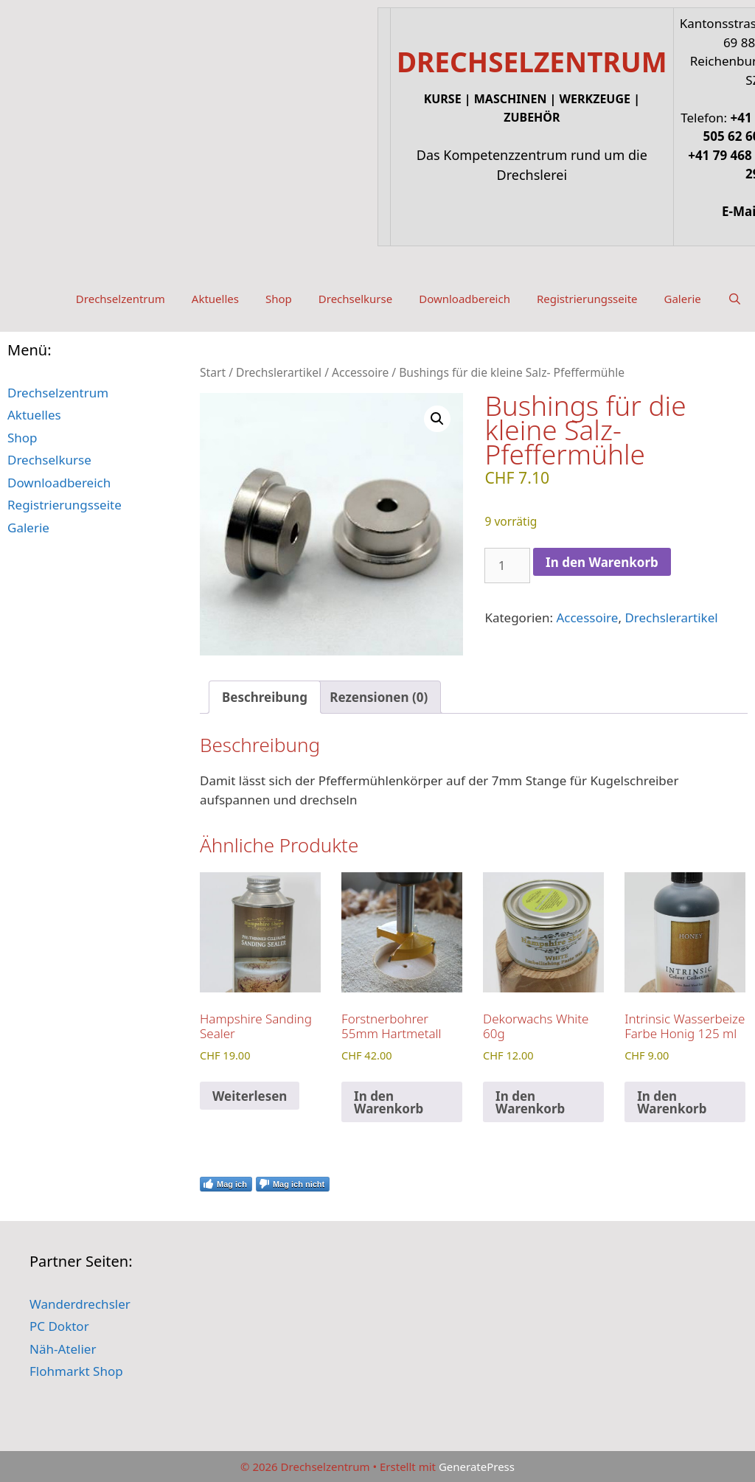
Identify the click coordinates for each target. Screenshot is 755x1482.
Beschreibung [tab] (264, 697)
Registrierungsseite (587, 298)
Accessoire (360, 372)
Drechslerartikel (278, 372)
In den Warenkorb (602, 562)
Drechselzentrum (120, 298)
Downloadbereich (464, 298)
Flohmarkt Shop (76, 1371)
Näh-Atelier (62, 1348)
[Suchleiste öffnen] (734, 298)
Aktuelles (215, 298)
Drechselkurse (355, 298)
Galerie (682, 298)
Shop (278, 298)
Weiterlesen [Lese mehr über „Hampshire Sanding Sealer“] (249, 1096)
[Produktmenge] (507, 565)
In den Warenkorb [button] (388, 1102)
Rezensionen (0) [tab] (379, 697)
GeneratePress (477, 1466)
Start (213, 372)
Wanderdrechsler (80, 1303)
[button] (437, 419)
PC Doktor (59, 1326)
